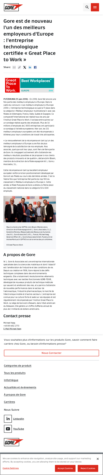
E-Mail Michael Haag (12, 329)
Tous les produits (15, 373)
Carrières (9, 402)
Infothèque (11, 380)
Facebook (35, 67)
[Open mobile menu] (95, 7)
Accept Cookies (65, 468)
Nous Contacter (51, 353)
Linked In (30, 67)
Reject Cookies (88, 468)
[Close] (97, 458)
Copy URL (19, 67)
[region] (51, 464)
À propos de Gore (15, 394)
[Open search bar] (86, 7)
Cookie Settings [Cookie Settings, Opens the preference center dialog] (11, 468)
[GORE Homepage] (15, 7)
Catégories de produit (17, 365)
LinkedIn (14, 419)
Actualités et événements (20, 387)
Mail (14, 67)
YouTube (14, 429)
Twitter (24, 67)
